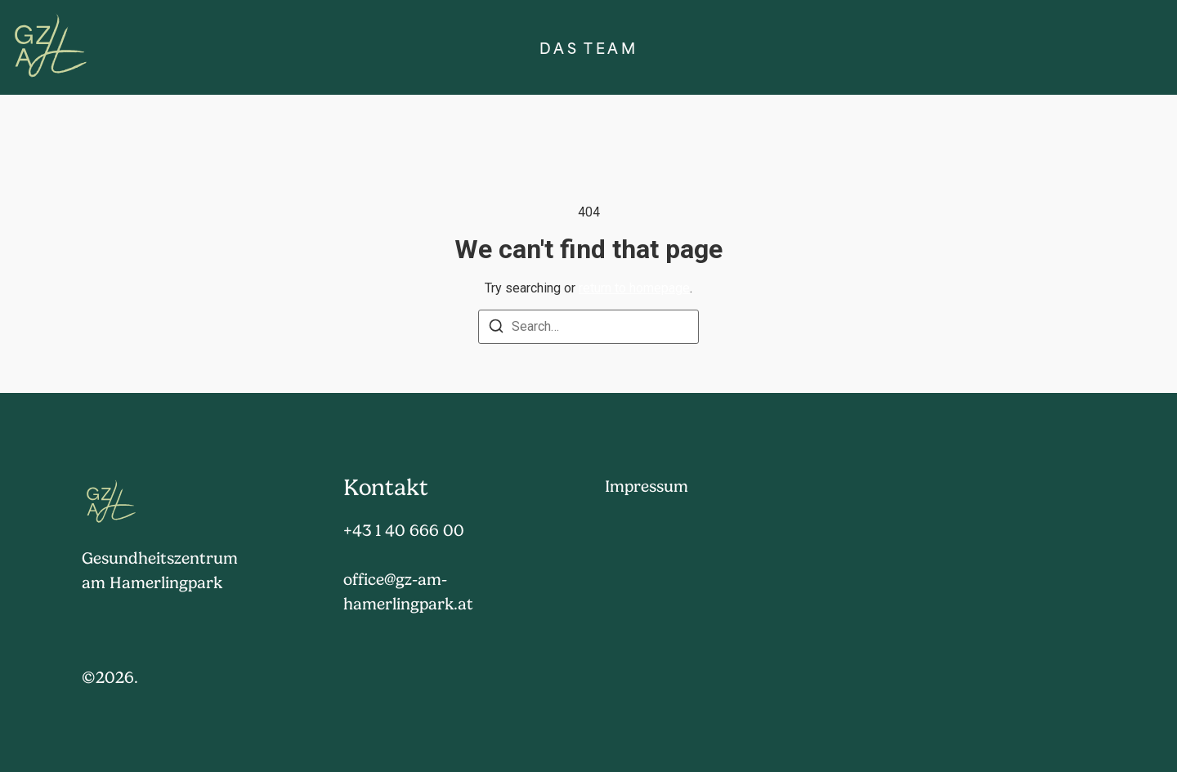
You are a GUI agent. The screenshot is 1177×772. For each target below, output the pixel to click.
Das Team (588, 48)
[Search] (496, 328)
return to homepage (634, 288)
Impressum (646, 486)
